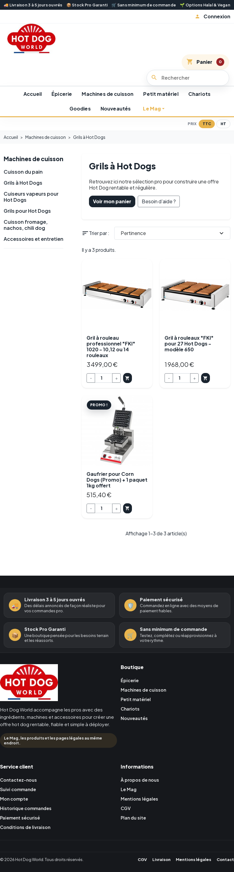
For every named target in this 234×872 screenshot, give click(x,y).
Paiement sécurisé (22, 832)
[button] (212, 16)
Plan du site (134, 832)
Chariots (199, 103)
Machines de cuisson (107, 103)
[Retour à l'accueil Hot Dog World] (29, 697)
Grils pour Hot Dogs (27, 229)
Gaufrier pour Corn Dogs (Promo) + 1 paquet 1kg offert (117, 491)
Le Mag (152, 117)
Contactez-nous (20, 793)
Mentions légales (141, 812)
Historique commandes (28, 822)
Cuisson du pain (23, 190)
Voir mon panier (112, 210)
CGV (126, 822)
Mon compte (15, 812)
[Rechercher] (188, 87)
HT (223, 132)
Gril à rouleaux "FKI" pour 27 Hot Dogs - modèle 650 (189, 352)
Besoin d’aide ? (159, 210)
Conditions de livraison (28, 841)
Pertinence (173, 242)
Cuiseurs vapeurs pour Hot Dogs (31, 215)
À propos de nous (142, 793)
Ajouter (133, 388)
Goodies (80, 117)
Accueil (32, 103)
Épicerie (61, 103)
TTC (207, 132)
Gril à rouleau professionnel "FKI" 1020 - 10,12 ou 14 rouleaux (111, 355)
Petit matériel (160, 103)
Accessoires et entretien (33, 257)
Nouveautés (116, 117)
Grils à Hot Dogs (23, 201)
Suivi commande (20, 803)
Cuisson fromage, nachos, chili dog (26, 243)
